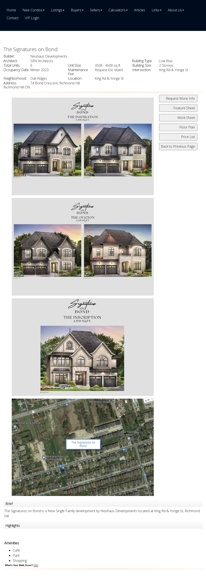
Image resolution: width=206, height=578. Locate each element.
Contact (13, 18)
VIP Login (32, 18)
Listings (56, 10)
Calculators (117, 10)
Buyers (76, 10)
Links (155, 10)
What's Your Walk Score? (21, 565)
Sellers (95, 10)
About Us (175, 10)
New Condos (32, 10)
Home (11, 10)
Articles (139, 10)
